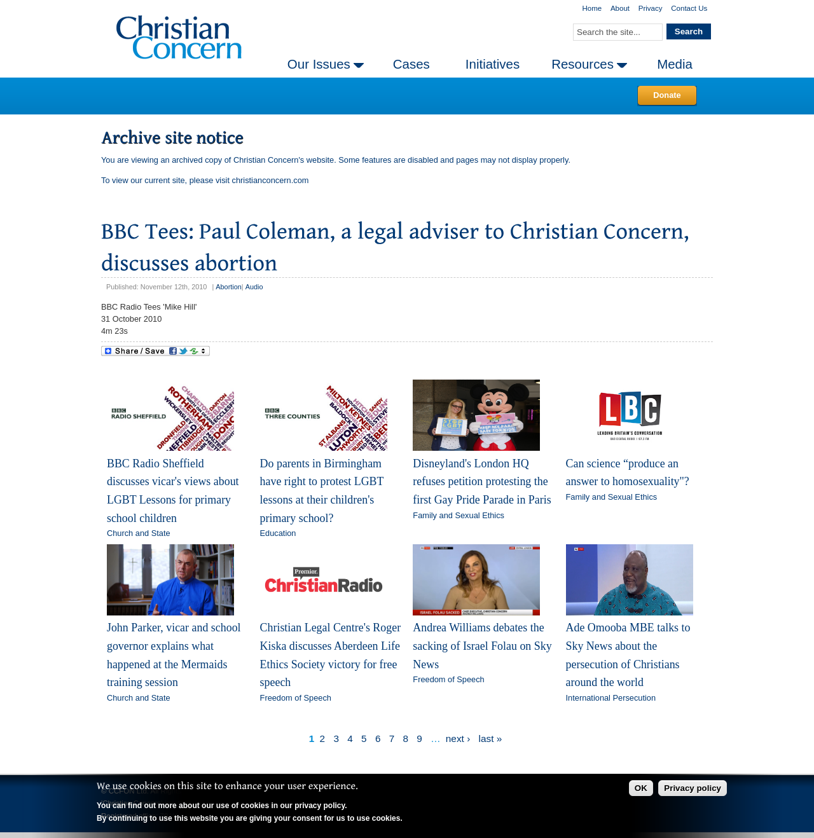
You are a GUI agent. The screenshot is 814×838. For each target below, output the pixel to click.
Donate (666, 95)
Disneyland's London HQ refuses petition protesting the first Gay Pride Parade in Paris (482, 481)
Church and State (138, 533)
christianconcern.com (270, 180)
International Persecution (611, 698)
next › (458, 738)
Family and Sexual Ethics (458, 515)
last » (490, 738)
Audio (254, 287)
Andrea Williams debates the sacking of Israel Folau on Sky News (482, 645)
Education (278, 533)
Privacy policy (692, 788)
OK (641, 788)
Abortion (229, 287)
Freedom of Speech (295, 698)
